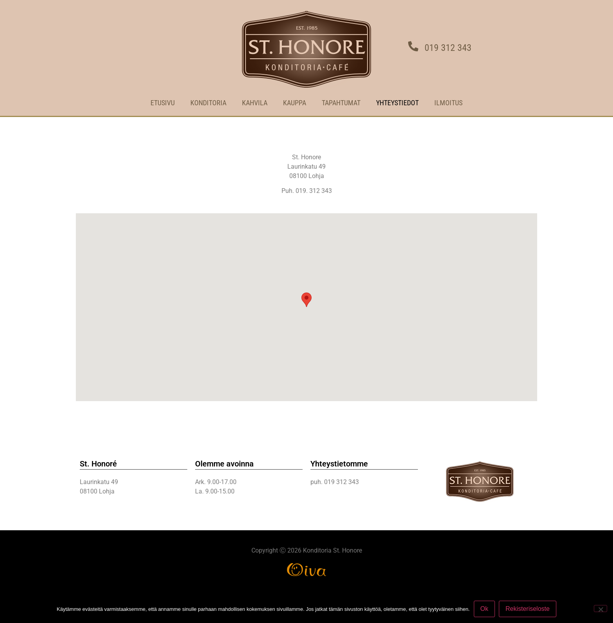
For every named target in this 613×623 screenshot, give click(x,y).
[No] (600, 608)
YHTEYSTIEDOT (397, 103)
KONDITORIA (208, 103)
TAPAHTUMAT (341, 103)
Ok (484, 608)
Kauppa (294, 103)
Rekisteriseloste (527, 608)
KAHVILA (254, 103)
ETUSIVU (163, 103)
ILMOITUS (448, 103)
